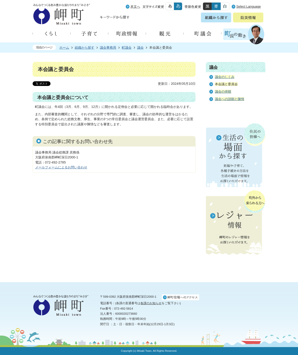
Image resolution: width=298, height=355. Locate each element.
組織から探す (84, 47)
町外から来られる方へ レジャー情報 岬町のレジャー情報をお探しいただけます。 (235, 223)
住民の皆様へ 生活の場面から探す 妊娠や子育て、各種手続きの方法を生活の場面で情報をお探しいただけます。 (235, 155)
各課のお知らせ (151, 303)
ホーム (64, 47)
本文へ (135, 6)
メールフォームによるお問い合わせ (61, 167)
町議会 (127, 47)
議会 (140, 47)
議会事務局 (108, 47)
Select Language (248, 6)
